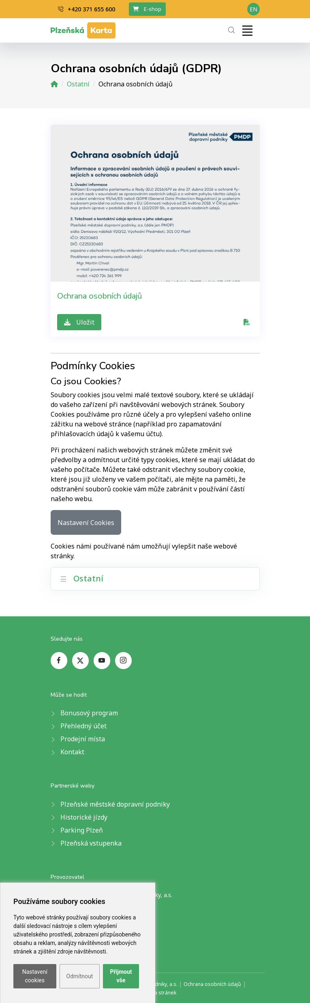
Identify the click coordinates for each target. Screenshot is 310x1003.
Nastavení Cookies (86, 522)
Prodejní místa (82, 738)
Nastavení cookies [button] (34, 976)
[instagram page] (123, 660)
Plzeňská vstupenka (91, 843)
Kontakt (72, 751)
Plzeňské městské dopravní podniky (115, 804)
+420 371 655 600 (86, 9)
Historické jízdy (83, 817)
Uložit (79, 322)
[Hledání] (231, 30)
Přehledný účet (83, 725)
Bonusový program (89, 712)
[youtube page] (102, 660)
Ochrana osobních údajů (99, 296)
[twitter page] (80, 660)
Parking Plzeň (81, 830)
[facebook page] (59, 660)
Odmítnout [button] (79, 976)
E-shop (147, 9)
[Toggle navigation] (247, 30)
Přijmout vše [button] (121, 976)
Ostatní (78, 84)
